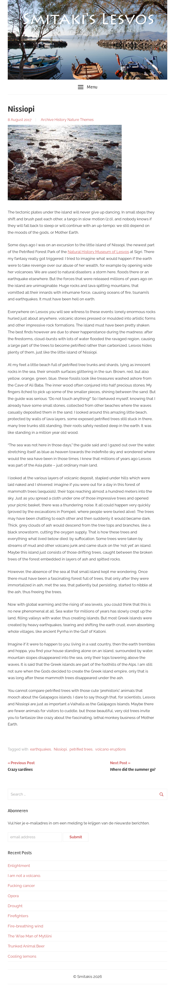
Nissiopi (60, 749)
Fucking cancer (21, 885)
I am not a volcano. (24, 875)
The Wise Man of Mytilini (30, 936)
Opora (13, 896)
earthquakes (40, 749)
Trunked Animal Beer (27, 946)
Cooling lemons (22, 956)
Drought (15, 906)
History (60, 120)
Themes (87, 120)
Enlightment (19, 865)
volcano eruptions (110, 749)
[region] (87, 40)
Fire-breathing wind (25, 926)
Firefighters (18, 916)
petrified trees (81, 749)
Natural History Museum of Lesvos (98, 251)
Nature (73, 120)
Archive (47, 120)
